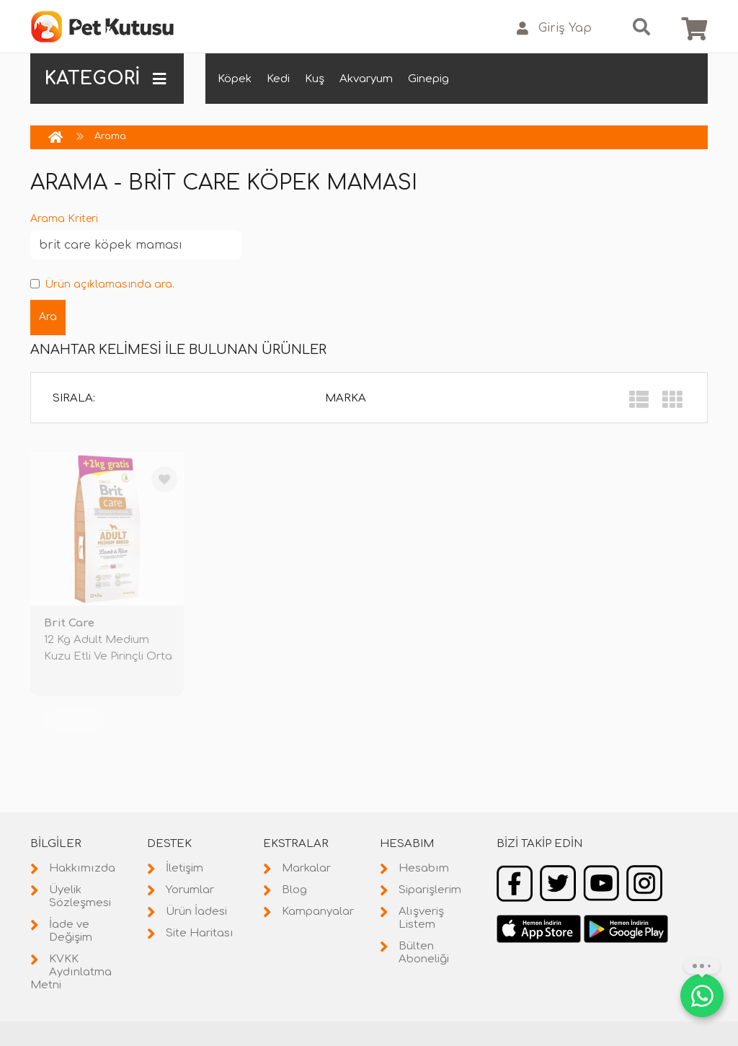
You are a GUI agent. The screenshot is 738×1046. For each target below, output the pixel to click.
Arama (110, 136)
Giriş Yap (554, 28)
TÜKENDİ (73, 719)
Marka (345, 398)
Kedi (278, 79)
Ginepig (428, 79)
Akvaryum (366, 79)
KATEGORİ (105, 79)
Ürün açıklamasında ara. (102, 284)
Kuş (314, 79)
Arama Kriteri (64, 218)
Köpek (235, 79)
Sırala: (74, 398)
